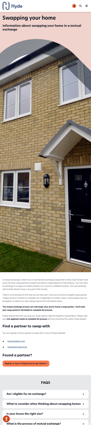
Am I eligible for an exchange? (26, 394)
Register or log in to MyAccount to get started (25, 363)
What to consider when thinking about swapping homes (44, 404)
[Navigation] (86, 6)
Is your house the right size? (25, 414)
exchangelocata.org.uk (17, 347)
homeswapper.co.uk (16, 341)
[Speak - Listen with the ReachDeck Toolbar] (6, 418)
